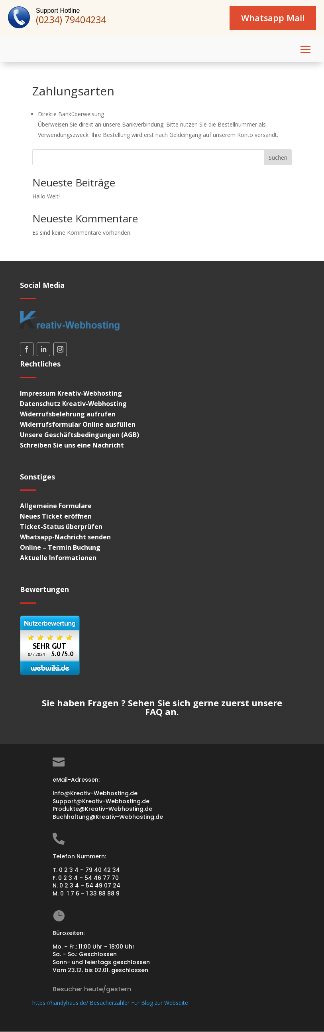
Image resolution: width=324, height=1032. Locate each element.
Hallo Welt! (46, 196)
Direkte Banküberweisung (71, 114)
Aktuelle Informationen (58, 558)
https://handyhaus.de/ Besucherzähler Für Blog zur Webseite (110, 1003)
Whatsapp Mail (272, 18)
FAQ (154, 712)
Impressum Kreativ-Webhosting (71, 393)
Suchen (278, 158)
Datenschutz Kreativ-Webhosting (73, 404)
